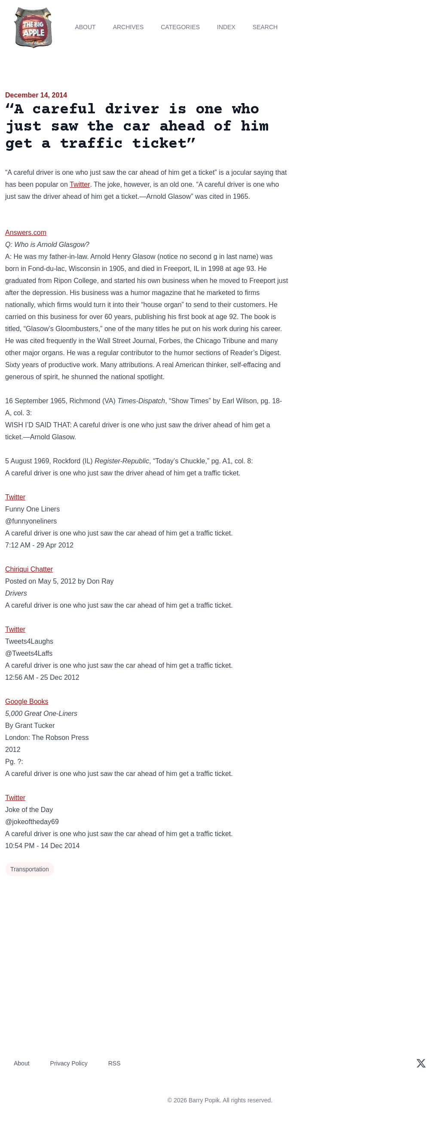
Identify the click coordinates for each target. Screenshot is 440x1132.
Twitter (80, 184)
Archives (128, 27)
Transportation (29, 869)
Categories (180, 27)
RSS (114, 1063)
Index (226, 27)
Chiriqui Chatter (29, 569)
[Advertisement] (367, 150)
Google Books (27, 701)
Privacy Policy (69, 1063)
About (85, 27)
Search (265, 27)
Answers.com (25, 232)
